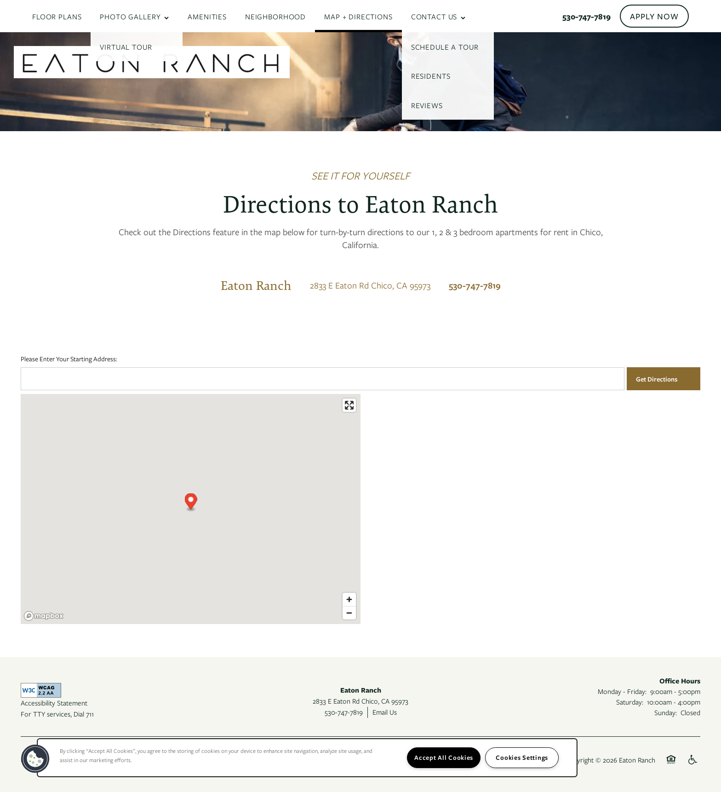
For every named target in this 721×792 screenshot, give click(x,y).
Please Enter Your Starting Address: (69, 358)
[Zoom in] (349, 599)
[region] (307, 757)
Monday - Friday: (622, 691)
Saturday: (629, 701)
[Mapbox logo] (43, 616)
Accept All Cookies (443, 757)
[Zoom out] (349, 612)
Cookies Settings (522, 757)
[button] (654, 16)
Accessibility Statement (54, 702)
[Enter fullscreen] (349, 405)
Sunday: (665, 712)
